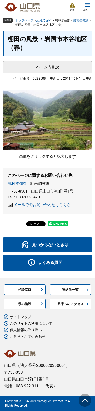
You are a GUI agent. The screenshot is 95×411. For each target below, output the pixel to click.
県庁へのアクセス (70, 304)
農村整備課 (80, 20)
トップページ (24, 20)
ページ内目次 (47, 67)
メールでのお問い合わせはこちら (42, 204)
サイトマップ (20, 317)
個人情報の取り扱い (26, 330)
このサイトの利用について (31, 323)
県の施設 (24, 304)
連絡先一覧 (70, 290)
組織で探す (44, 20)
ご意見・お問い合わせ (27, 337)
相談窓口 (24, 290)
